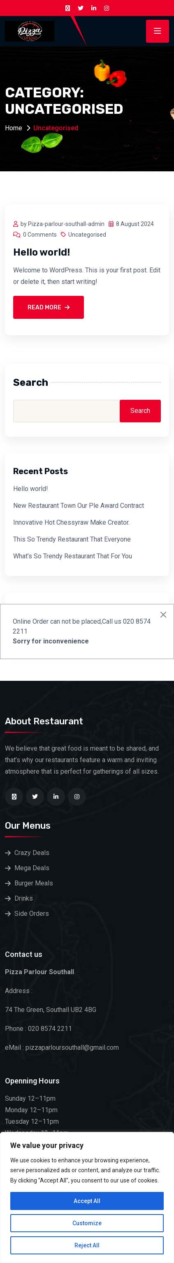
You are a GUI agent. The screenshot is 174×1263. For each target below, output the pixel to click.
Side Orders (31, 913)
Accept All (87, 1201)
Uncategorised (83, 234)
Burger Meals (33, 883)
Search (30, 382)
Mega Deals (31, 868)
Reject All (87, 1245)
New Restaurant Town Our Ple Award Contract (78, 505)
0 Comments (35, 234)
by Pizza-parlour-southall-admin (58, 224)
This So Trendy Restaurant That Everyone (72, 539)
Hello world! (41, 252)
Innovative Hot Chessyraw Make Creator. (71, 522)
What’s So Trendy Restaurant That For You (72, 556)
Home (13, 128)
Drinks (23, 898)
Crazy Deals (31, 853)
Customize (87, 1223)
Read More (49, 307)
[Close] (163, 614)
